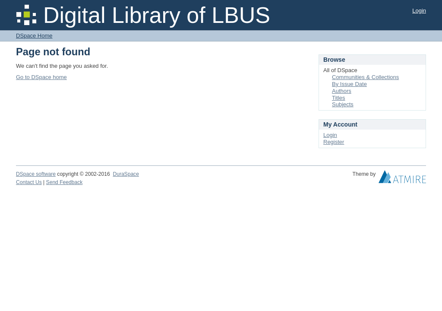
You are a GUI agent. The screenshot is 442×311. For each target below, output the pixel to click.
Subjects (343, 104)
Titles (338, 98)
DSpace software (36, 174)
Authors (341, 91)
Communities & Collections (365, 77)
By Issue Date (349, 84)
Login (419, 10)
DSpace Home (34, 35)
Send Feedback (64, 182)
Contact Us (29, 182)
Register (333, 142)
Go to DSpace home (41, 77)
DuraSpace (126, 174)
